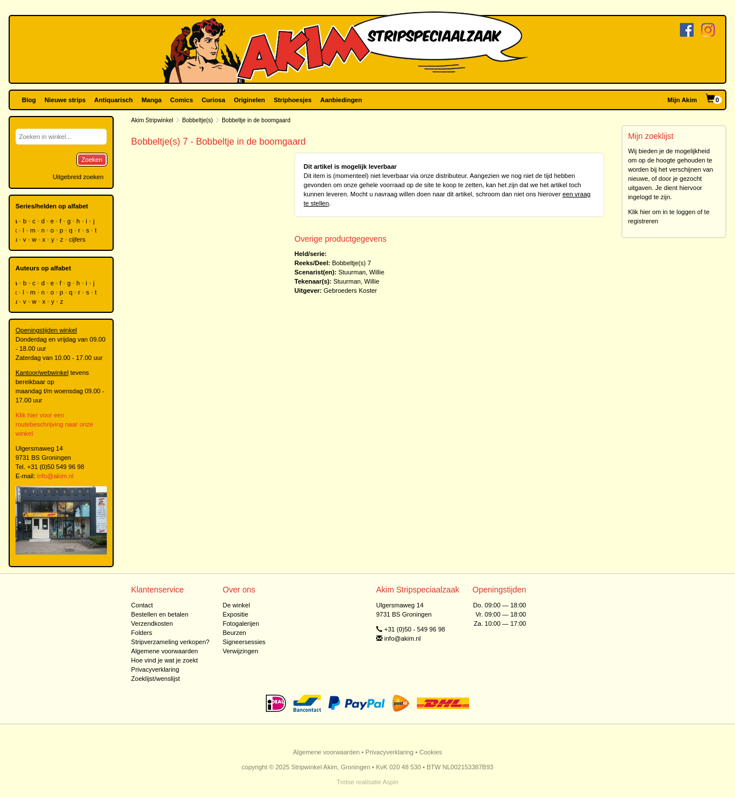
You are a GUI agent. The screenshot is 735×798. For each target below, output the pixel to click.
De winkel (236, 605)
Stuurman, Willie (361, 272)
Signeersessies (244, 641)
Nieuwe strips (65, 99)
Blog (29, 99)
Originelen (249, 99)
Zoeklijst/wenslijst (155, 678)
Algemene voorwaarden (164, 651)
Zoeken (92, 159)
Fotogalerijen (241, 623)
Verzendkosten (152, 623)
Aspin (390, 781)
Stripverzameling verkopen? (170, 641)
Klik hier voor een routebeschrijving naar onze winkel (54, 424)
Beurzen (234, 632)
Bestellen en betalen (159, 614)
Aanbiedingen (341, 99)
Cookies (430, 752)
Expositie (236, 614)
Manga (151, 99)
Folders (141, 632)
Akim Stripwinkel (152, 120)
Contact (142, 605)
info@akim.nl (55, 475)
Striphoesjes (293, 99)
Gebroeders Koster (350, 290)
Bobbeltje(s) (197, 120)
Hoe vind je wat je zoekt (164, 660)
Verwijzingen (240, 651)
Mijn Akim (682, 99)
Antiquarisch (113, 99)
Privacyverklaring (155, 669)
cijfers (78, 239)
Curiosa (213, 99)
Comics (181, 99)
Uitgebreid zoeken (78, 176)
